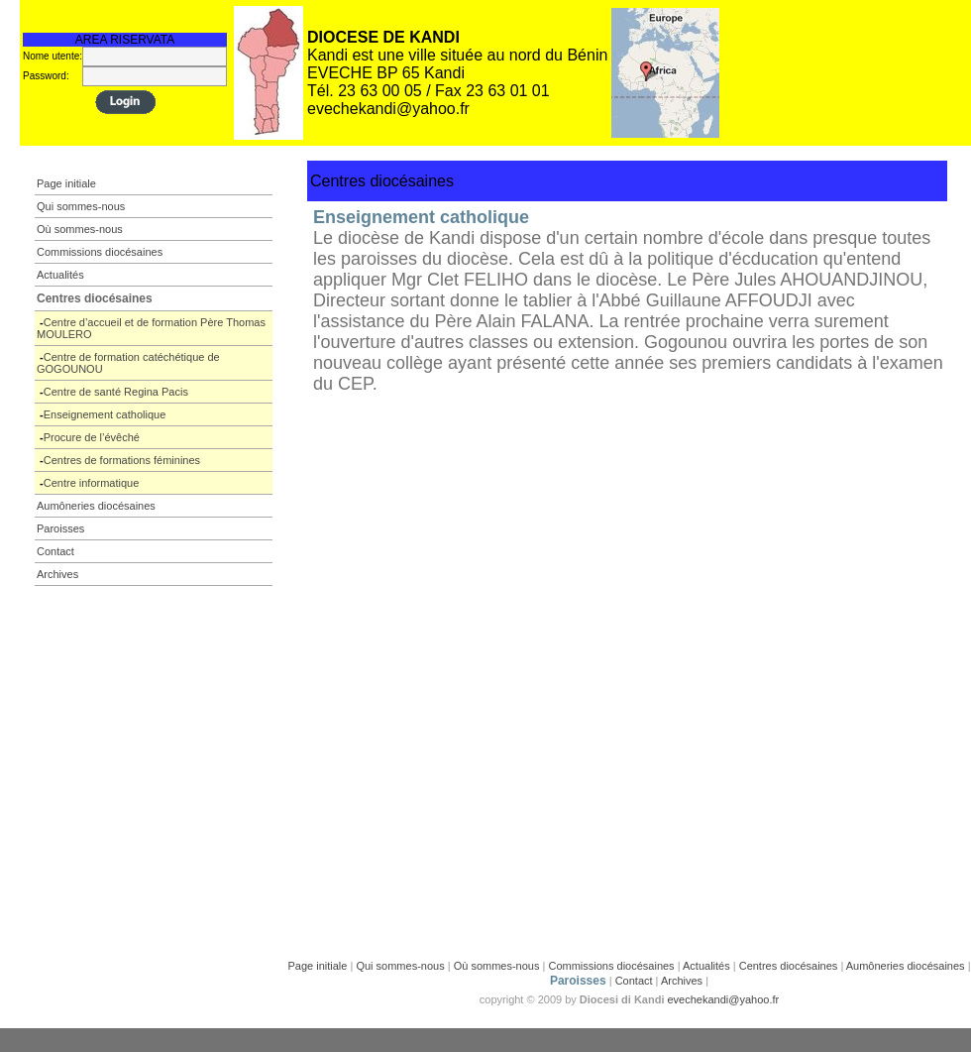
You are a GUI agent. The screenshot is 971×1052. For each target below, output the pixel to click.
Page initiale (317, 966)
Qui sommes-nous (400, 966)
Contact (634, 981)
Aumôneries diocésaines (905, 966)
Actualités (706, 966)
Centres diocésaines (788, 966)
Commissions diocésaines (611, 966)
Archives (681, 981)
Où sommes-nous (497, 966)
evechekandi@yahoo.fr (724, 999)
